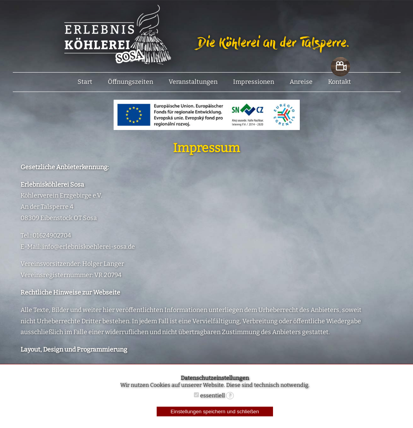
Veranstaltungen (193, 81)
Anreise (301, 81)
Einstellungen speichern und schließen (215, 411)
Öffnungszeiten (130, 81)
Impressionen (253, 81)
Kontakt (339, 81)
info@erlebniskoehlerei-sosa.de (88, 246)
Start (85, 81)
